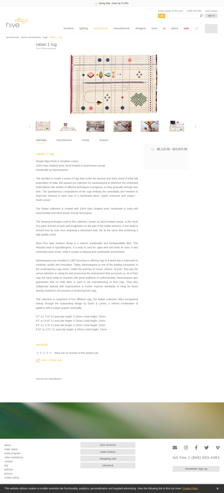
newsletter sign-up (196, 468)
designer (140, 28)
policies (8, 469)
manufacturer (122, 28)
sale (186, 28)
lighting (83, 28)
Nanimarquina (48, 48)
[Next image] (195, 126)
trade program (211, 11)
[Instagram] (186, 447)
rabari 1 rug (56, 37)
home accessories (31, 37)
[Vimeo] (218, 447)
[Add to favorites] (153, 149)
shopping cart (108, 458)
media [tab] (85, 140)
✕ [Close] (217, 488)
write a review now (49, 360)
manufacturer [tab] (64, 140)
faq (6, 465)
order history (107, 451)
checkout (107, 465)
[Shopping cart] (211, 28)
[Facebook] (196, 447)
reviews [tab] (103, 140)
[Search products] (185, 15)
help (161, 15)
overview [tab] (41, 140)
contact (8, 461)
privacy (8, 473)
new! (154, 28)
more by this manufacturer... (49, 379)
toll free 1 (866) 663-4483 (196, 458)
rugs (45, 37)
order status (11, 449)
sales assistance (13, 457)
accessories (101, 28)
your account (108, 444)
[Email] (175, 447)
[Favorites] (196, 28)
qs (164, 28)
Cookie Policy (190, 488)
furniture (69, 28)
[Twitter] (206, 447)
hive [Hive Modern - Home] (16, 22)
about (174, 28)
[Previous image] (29, 126)
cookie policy (11, 477)
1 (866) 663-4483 (194, 11)
